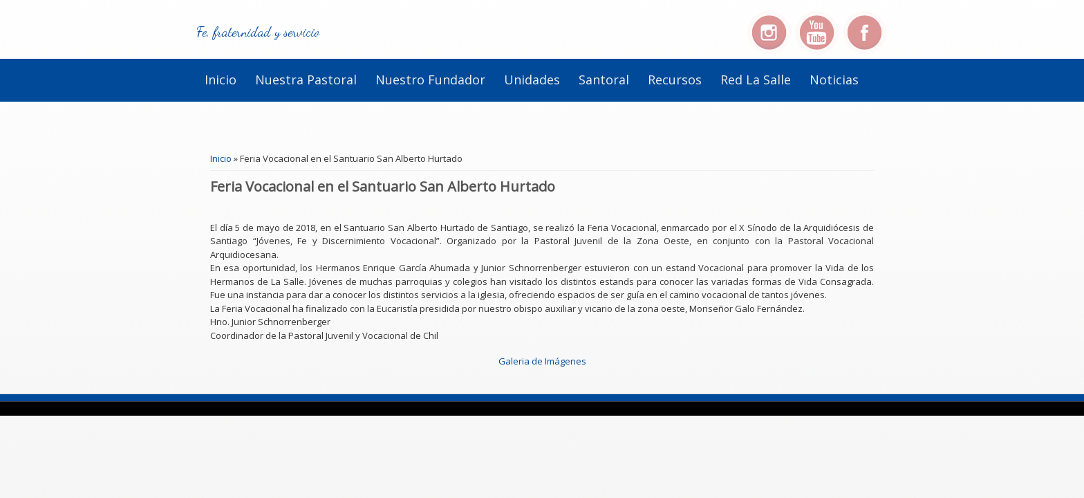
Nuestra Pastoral (306, 79)
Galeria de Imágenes (542, 361)
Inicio (220, 79)
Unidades (532, 79)
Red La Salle (755, 79)
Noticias (834, 79)
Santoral (604, 79)
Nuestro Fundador (430, 79)
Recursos (675, 79)
